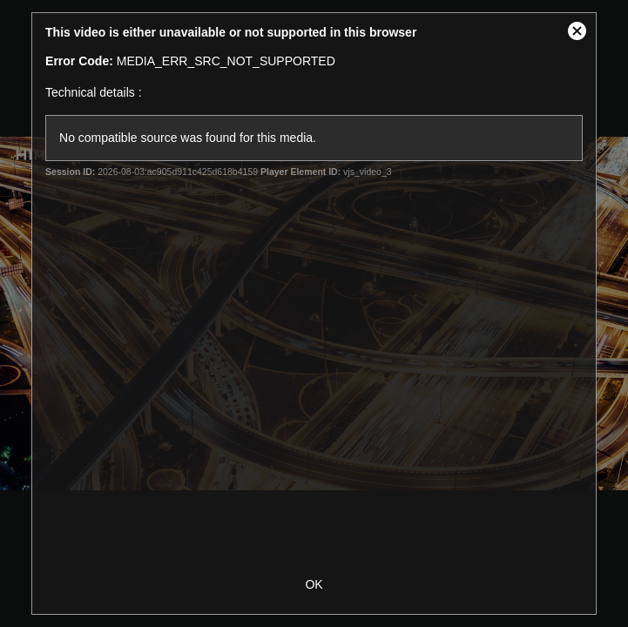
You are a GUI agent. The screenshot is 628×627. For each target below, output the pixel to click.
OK (313, 584)
